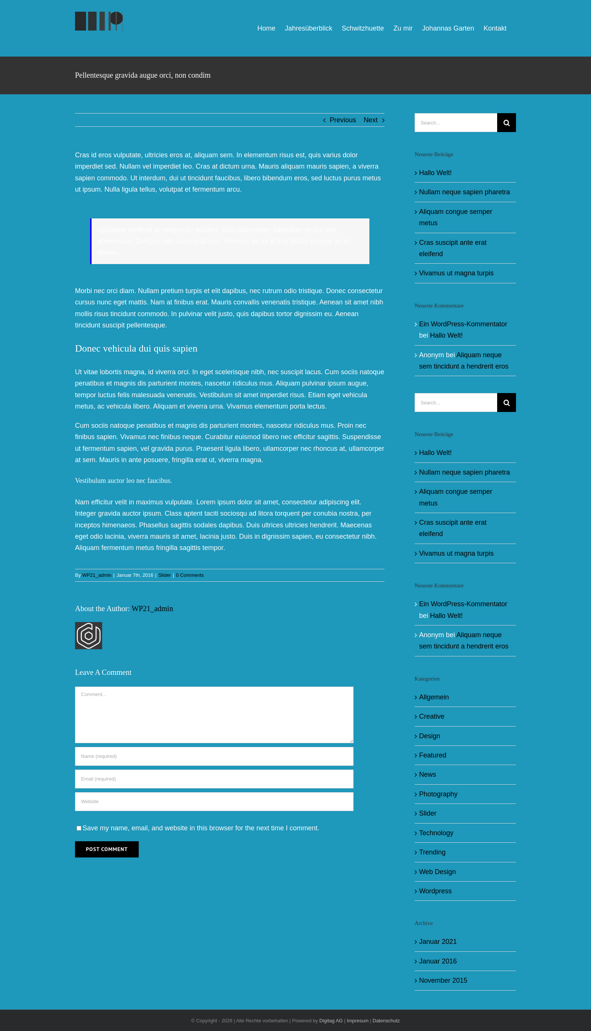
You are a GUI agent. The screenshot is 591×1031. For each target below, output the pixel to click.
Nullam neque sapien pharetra (464, 192)
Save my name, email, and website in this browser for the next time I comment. (201, 828)
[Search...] (456, 122)
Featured (432, 755)
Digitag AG (331, 1020)
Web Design (437, 872)
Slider (164, 575)
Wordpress (435, 891)
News (427, 774)
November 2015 (443, 980)
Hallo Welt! (435, 173)
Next (371, 120)
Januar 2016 (438, 961)
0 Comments (190, 575)
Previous (343, 120)
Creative (431, 716)
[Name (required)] (214, 756)
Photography (438, 794)
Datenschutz (386, 1020)
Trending (432, 852)
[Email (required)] (214, 779)
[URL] (214, 801)
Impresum (358, 1020)
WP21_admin (97, 575)
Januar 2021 (438, 941)
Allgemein (434, 697)
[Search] (506, 122)
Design (429, 736)
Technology (436, 833)
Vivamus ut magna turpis (456, 273)
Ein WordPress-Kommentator (463, 324)
